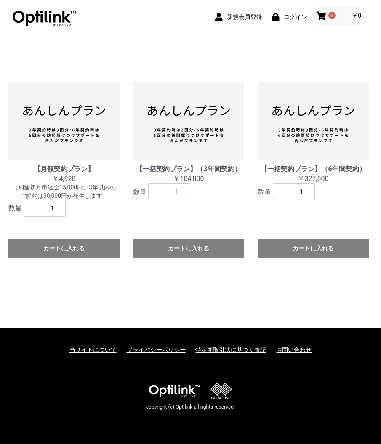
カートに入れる (64, 248)
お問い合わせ (294, 349)
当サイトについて (93, 349)
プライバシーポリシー (156, 349)
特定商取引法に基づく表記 (230, 349)
